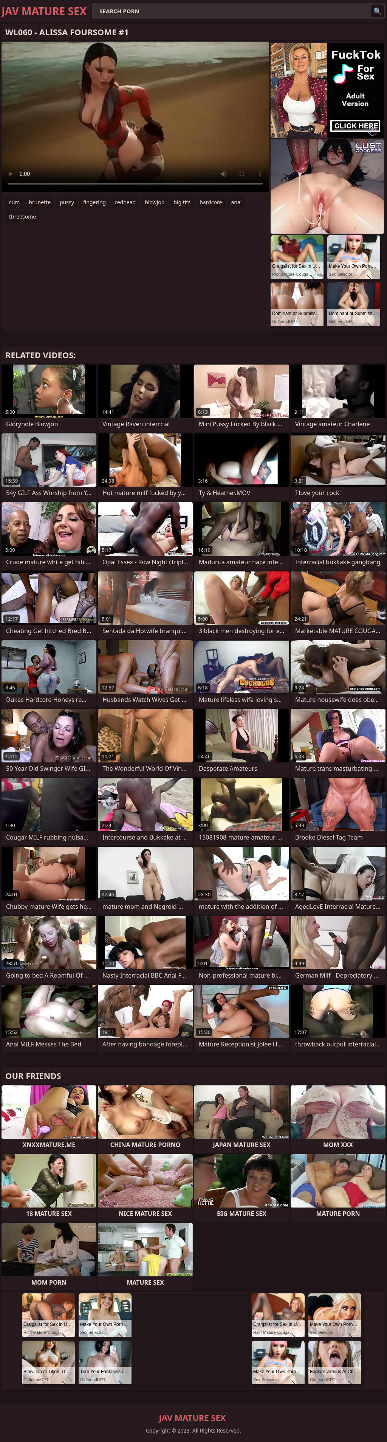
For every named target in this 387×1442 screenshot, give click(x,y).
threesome (22, 216)
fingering (94, 202)
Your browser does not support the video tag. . (135, 117)
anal (236, 202)
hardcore (211, 202)
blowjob (154, 202)
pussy (67, 202)
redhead (125, 202)
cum (14, 202)
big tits (181, 202)
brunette (40, 202)
